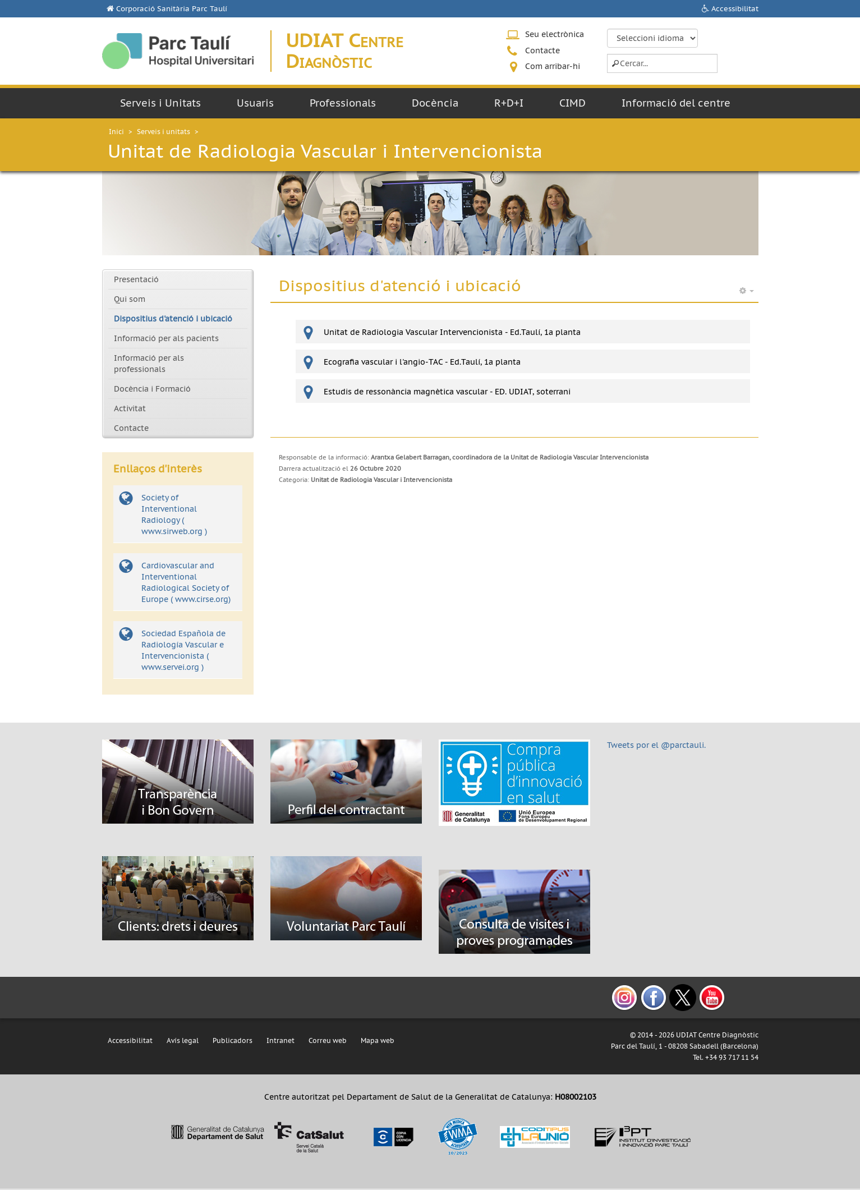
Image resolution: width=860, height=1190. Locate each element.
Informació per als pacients (166, 338)
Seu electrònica (554, 34)
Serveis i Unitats (160, 103)
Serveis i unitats (163, 131)
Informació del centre (676, 103)
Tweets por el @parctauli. (656, 745)
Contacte (542, 50)
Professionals (343, 103)
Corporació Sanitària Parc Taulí (171, 8)
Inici (116, 131)
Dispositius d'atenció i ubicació (173, 319)
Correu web (328, 1040)
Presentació (136, 279)
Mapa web (377, 1040)
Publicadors (232, 1040)
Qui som (129, 299)
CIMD (572, 103)
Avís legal (183, 1040)
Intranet (280, 1040)
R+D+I (508, 103)
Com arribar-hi (552, 66)
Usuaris (255, 103)
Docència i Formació (152, 389)
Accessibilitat (734, 8)
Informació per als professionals (149, 363)
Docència (435, 103)
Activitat (130, 408)
